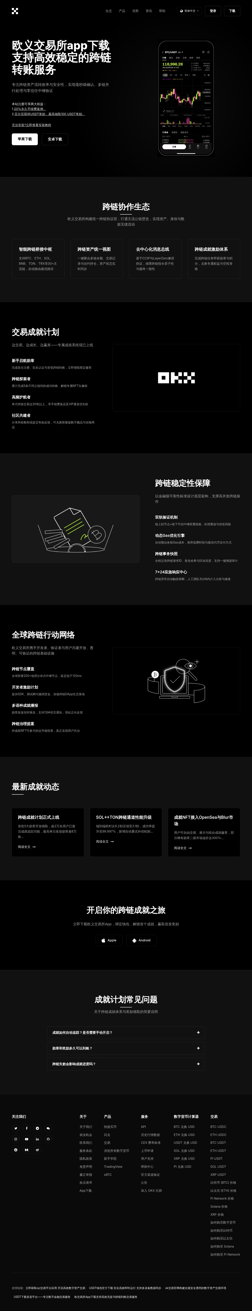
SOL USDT (218, 1167)
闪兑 (107, 1135)
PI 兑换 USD (182, 1167)
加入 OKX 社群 (151, 1191)
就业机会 (86, 1135)
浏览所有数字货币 (116, 1151)
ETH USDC (218, 1135)
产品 (122, 11)
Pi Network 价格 (222, 1198)
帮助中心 (147, 1167)
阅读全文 (27, 847)
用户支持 (147, 1158)
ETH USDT (218, 1151)
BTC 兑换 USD (184, 1127)
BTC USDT (218, 1143)
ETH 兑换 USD (184, 1135)
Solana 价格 (219, 1206)
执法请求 (86, 1182)
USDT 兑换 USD (185, 1143)
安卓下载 (55, 139)
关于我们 (86, 1127)
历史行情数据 (150, 1135)
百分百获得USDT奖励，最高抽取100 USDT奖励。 (50, 114)
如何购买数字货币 (223, 1222)
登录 (213, 11)
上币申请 (147, 1151)
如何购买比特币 (221, 1230)
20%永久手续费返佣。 (30, 109)
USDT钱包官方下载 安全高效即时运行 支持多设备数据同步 (125, 1288)
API (143, 1127)
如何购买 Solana (222, 1246)
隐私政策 (86, 1158)
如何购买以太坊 (221, 1238)
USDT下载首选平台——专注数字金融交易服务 (42, 1296)
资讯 (149, 11)
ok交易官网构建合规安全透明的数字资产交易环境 (195, 1288)
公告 (144, 1182)
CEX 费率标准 (151, 1143)
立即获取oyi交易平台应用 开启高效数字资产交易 (55, 1288)
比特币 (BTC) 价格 (223, 1182)
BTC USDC (218, 1127)
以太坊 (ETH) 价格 (223, 1191)
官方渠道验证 (150, 1175)
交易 (107, 1143)
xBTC (108, 1175)
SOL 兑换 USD (184, 1151)
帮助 (162, 11)
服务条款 (86, 1151)
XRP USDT (218, 1175)
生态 (109, 11)
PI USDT (216, 1158)
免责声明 (86, 1167)
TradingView (113, 1167)
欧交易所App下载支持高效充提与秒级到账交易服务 (105, 1296)
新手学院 (110, 1158)
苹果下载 (25, 139)
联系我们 (86, 1143)
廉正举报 (86, 1175)
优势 (135, 11)
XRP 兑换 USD (184, 1158)
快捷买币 (110, 1127)
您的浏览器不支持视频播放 (186, 98)
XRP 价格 (217, 1214)
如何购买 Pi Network (225, 1254)
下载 (232, 11)
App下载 (86, 1191)
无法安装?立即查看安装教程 (31, 125)
